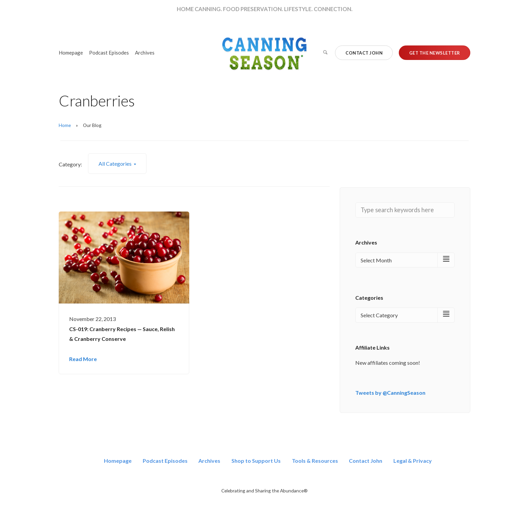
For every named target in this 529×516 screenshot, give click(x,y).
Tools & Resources (315, 460)
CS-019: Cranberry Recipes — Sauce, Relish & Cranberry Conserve (122, 334)
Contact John (365, 460)
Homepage (71, 53)
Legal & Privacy (412, 460)
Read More (83, 359)
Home (65, 125)
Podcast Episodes (109, 53)
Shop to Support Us (256, 460)
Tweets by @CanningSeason (390, 392)
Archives (145, 53)
